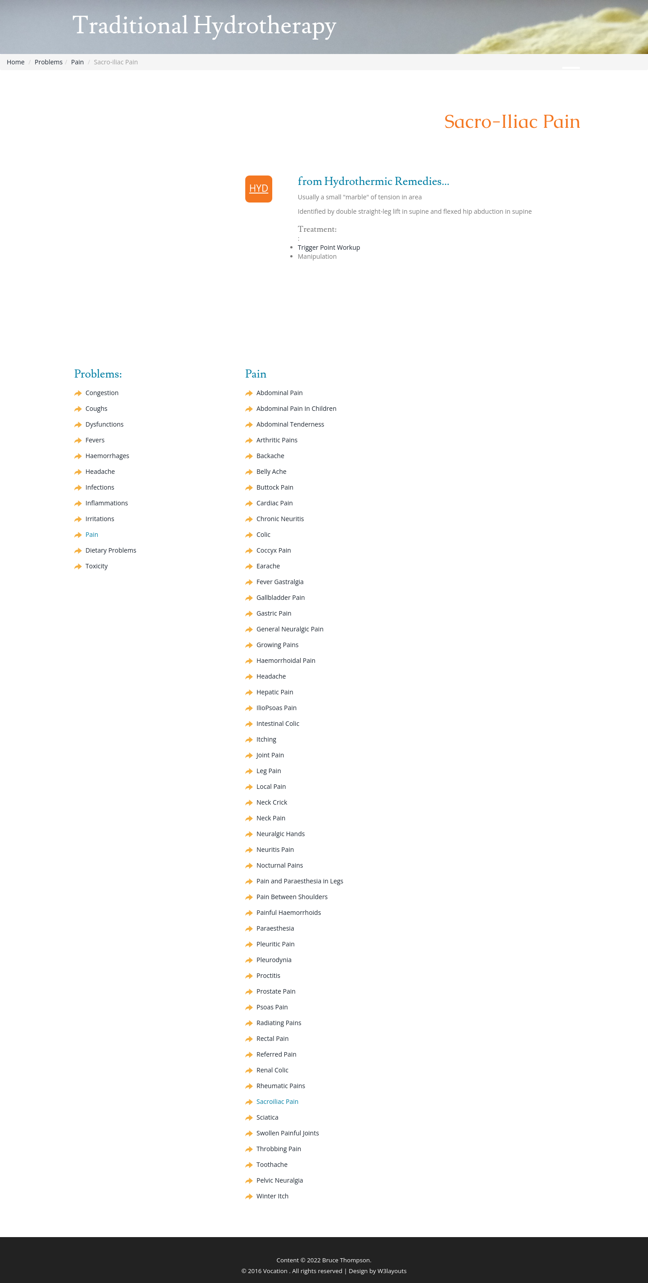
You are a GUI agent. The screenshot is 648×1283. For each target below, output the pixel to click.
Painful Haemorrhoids (288, 912)
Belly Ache (271, 471)
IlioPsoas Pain (276, 707)
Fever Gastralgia (280, 581)
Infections (100, 487)
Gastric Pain (274, 613)
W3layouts (392, 1271)
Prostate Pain (276, 991)
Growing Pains (277, 644)
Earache (268, 566)
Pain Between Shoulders (292, 896)
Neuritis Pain (275, 849)
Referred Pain (276, 1054)
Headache (100, 471)
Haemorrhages (107, 455)
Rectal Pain (272, 1038)
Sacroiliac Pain (277, 1101)
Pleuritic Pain (275, 944)
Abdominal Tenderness (290, 424)
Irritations (100, 518)
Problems (49, 62)
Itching (266, 739)
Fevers (95, 440)
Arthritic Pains (276, 440)
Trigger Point (329, 247)
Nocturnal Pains (279, 865)
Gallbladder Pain (280, 597)
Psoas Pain (272, 1007)
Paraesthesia (275, 928)
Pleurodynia (274, 959)
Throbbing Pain (278, 1148)
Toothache (272, 1164)
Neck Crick (271, 802)
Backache (270, 455)
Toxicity (97, 566)
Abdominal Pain (279, 392)
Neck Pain (270, 818)
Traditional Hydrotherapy (204, 26)
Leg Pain (268, 770)
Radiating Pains (279, 1022)
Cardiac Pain (274, 503)
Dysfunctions (105, 424)
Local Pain (271, 786)
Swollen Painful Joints (287, 1133)
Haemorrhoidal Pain (285, 660)
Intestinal (277, 723)
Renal (272, 1070)
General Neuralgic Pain (290, 629)
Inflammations (107, 503)
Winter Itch (272, 1196)
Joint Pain (270, 755)
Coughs (97, 408)
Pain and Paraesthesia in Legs (299, 881)
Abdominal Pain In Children (296, 408)
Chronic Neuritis (280, 518)
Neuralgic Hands (280, 833)
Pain (77, 62)
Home (16, 62)
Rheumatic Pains (280, 1085)
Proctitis (268, 975)
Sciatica (267, 1117)
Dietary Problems (111, 550)
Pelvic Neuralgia (279, 1180)
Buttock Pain (274, 487)
